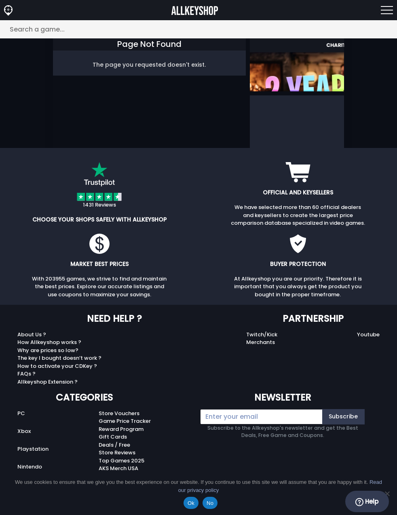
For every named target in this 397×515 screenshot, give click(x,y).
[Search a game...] (198, 29)
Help (366, 501)
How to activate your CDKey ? (57, 366)
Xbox (24, 431)
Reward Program (121, 429)
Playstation (33, 449)
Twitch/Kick (261, 334)
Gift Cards (113, 437)
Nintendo (29, 467)
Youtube (368, 334)
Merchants (260, 342)
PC (21, 413)
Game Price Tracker (125, 421)
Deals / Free (114, 445)
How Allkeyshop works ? (49, 342)
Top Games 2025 (121, 460)
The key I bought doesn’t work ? (59, 358)
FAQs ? (26, 374)
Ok (191, 503)
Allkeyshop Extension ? (47, 382)
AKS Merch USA (118, 468)
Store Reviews (117, 452)
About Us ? (31, 334)
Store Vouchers (119, 413)
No (210, 503)
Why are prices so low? (47, 350)
